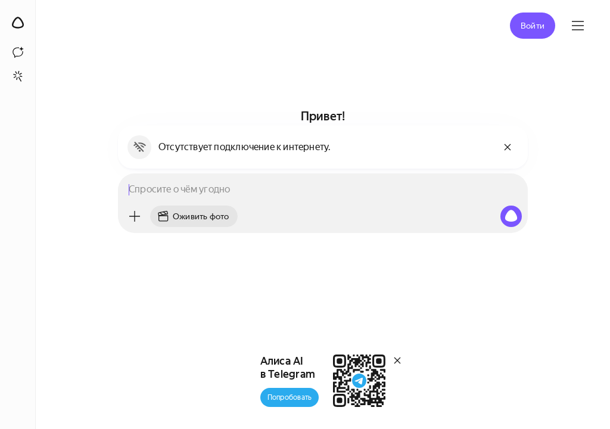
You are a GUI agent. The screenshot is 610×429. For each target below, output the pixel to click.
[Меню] (134, 216)
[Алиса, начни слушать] (511, 216)
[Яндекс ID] (578, 26)
